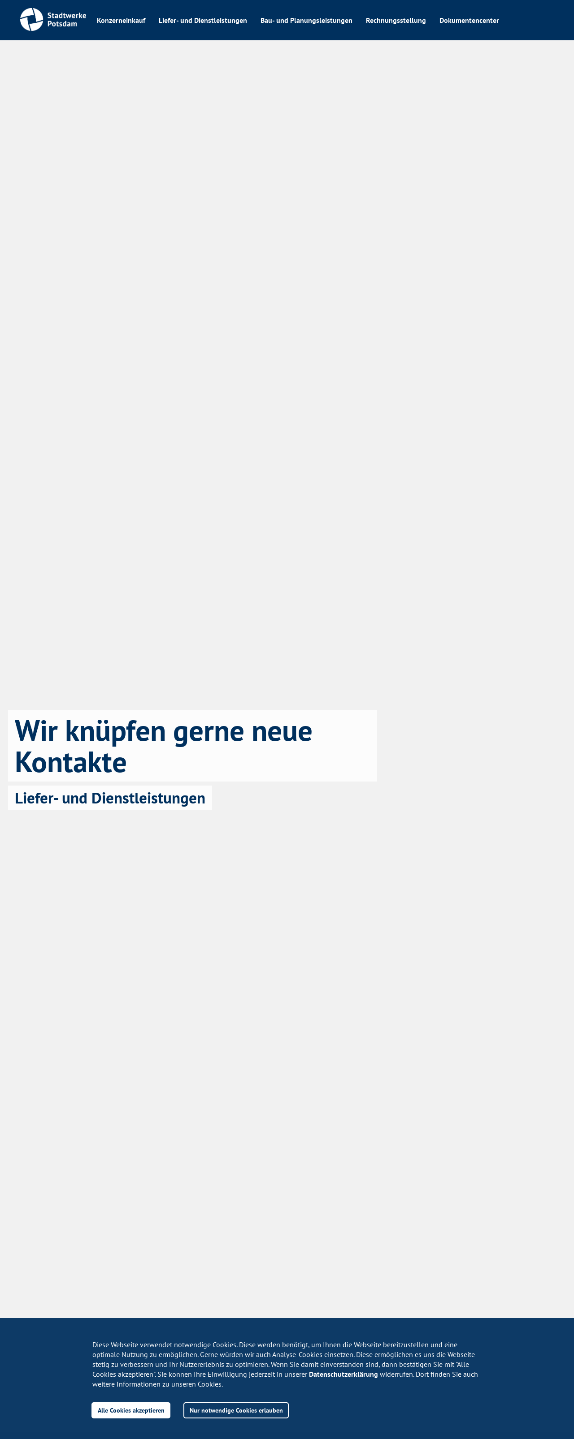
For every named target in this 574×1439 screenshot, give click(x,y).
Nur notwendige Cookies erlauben (236, 1410)
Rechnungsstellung (396, 20)
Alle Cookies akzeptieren (131, 1410)
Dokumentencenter (469, 20)
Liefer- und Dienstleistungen (203, 20)
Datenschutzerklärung (343, 1374)
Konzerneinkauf (121, 20)
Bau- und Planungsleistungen (306, 20)
